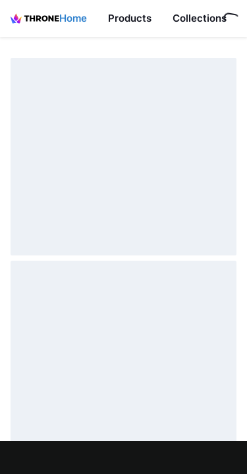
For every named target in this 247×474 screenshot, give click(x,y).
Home (73, 18)
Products (129, 18)
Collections (200, 18)
